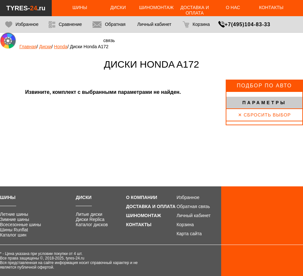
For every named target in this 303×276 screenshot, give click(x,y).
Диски (118, 7)
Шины (79, 7)
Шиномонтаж (156, 7)
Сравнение (65, 24)
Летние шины (14, 214)
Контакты (271, 7)
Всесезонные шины (20, 224)
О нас (233, 7)
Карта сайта (189, 233)
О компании (141, 197)
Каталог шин (13, 234)
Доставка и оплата (194, 10)
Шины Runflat (14, 229)
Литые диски (89, 214)
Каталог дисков (92, 224)
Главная (28, 46)
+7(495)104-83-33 (247, 24)
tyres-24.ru (75, 258)
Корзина (196, 24)
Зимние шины (14, 219)
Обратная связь (108, 32)
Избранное (21, 24)
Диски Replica (90, 219)
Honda (60, 46)
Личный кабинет (194, 215)
